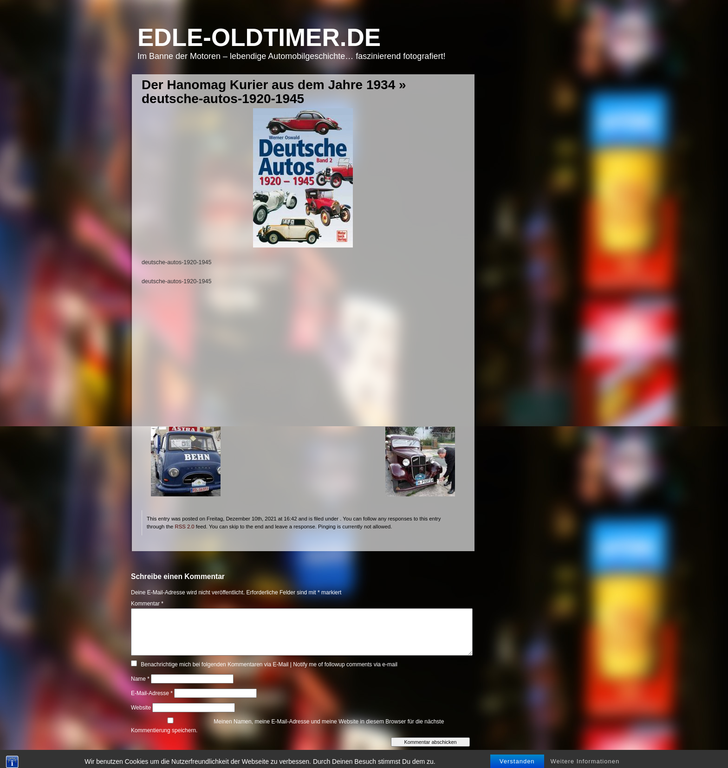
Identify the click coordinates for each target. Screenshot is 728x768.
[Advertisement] (303, 362)
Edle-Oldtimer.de (259, 37)
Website (141, 707)
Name (140, 679)
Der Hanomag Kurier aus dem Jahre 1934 (268, 85)
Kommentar (147, 603)
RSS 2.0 (184, 526)
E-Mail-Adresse (152, 693)
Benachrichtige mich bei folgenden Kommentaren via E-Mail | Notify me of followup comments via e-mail (269, 664)
